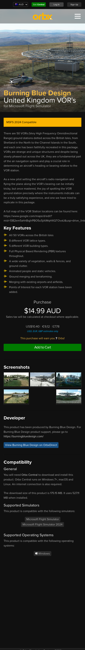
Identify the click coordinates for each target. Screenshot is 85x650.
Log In (57, 4)
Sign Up (74, 4)
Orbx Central (29, 475)
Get (38, 4)
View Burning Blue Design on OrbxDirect (31, 445)
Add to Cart (42, 347)
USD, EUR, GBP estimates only (42, 331)
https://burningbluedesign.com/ (24, 436)
